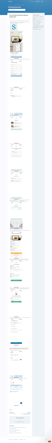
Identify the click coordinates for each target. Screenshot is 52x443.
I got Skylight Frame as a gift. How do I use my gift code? (38, 19)
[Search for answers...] (16, 10)
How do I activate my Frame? (12, 413)
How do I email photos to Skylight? (37, 29)
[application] (49, 441)
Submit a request (38, 1)
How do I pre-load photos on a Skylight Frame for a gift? (38, 17)
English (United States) (16, 439)
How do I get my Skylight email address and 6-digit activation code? (17, 427)
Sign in (42, 1)
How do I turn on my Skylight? (12, 431)
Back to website (32, 1)
